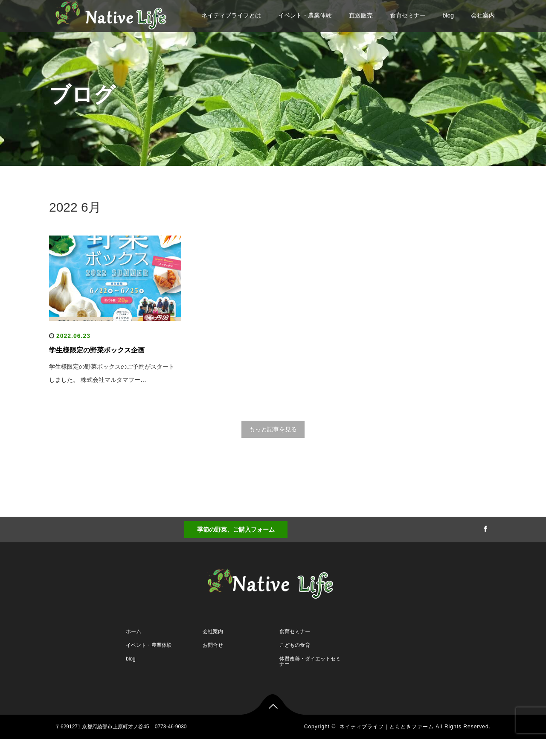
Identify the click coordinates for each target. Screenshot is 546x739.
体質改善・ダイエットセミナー (310, 661)
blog (448, 15)
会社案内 (483, 15)
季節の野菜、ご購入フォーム (236, 529)
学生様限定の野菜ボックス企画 (97, 350)
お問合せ (213, 645)
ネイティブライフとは (231, 15)
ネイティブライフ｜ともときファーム (387, 727)
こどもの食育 (294, 645)
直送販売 (361, 15)
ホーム (133, 631)
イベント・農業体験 (305, 15)
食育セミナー (408, 15)
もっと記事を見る (273, 429)
